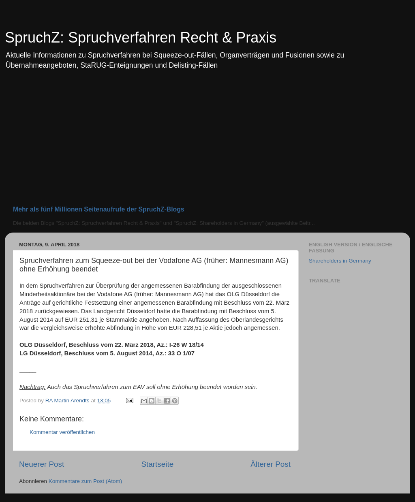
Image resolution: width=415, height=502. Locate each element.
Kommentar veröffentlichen (62, 432)
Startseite (157, 464)
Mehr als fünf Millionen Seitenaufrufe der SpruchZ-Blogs (98, 209)
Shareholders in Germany (340, 261)
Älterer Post (270, 464)
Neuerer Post (41, 464)
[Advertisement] (207, 141)
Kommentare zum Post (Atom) (85, 481)
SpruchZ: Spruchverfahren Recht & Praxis (140, 37)
